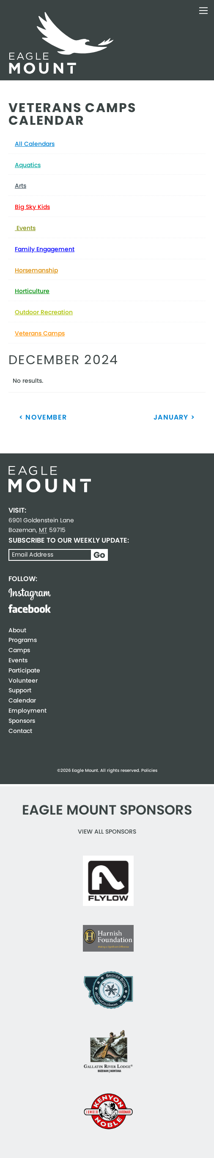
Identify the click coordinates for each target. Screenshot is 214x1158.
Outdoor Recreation (44, 312)
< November (43, 417)
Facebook (29, 608)
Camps (19, 650)
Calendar (22, 700)
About (17, 630)
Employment (27, 710)
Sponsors (21, 720)
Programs (22, 640)
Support (19, 690)
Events (25, 228)
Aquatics (28, 165)
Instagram (29, 594)
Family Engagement (44, 249)
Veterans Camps (40, 333)
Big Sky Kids (32, 207)
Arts (20, 185)
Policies (149, 770)
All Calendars (35, 144)
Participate (24, 670)
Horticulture (32, 291)
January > (174, 417)
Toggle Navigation (203, 10)
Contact (20, 731)
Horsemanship (36, 270)
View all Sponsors (107, 831)
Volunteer (23, 680)
